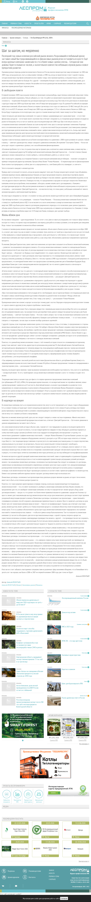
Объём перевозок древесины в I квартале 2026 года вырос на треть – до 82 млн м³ (29, 602)
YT (16, 886)
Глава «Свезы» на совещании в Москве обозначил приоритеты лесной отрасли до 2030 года (29, 673)
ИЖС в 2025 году (67, 626)
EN (16, 1)
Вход (8, 1)
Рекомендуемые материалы (21, 28)
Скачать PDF (54, 740)
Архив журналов (13, 877)
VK (23, 1)
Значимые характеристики (71, 655)
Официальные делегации (39, 801)
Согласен (64, 898)
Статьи (25, 37)
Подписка (11, 871)
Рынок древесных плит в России (73, 698)
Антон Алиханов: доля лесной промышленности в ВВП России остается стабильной (27, 687)
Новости (28, 23)
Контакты (32, 877)
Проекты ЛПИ (39, 23)
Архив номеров (15, 37)
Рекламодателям (70, 23)
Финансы (5, 28)
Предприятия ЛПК (17, 801)
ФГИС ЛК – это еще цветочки (72, 641)
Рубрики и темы (16, 23)
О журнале (57, 23)
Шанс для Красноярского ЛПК (72, 683)
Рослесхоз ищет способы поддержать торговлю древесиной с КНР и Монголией (29, 630)
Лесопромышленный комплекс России (75, 598)
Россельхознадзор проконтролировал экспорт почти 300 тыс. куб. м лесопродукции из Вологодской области (29, 703)
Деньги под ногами (68, 612)
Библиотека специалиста (6, 801)
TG (27, 1)
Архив (49, 23)
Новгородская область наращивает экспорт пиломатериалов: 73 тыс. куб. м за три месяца (29, 659)
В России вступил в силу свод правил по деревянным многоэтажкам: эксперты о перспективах (29, 616)
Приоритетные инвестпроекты (28, 801)
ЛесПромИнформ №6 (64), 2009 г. (41, 37)
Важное (51, 870)
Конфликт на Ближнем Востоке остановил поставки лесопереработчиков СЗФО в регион (29, 645)
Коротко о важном (68, 669)
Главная (4, 23)
